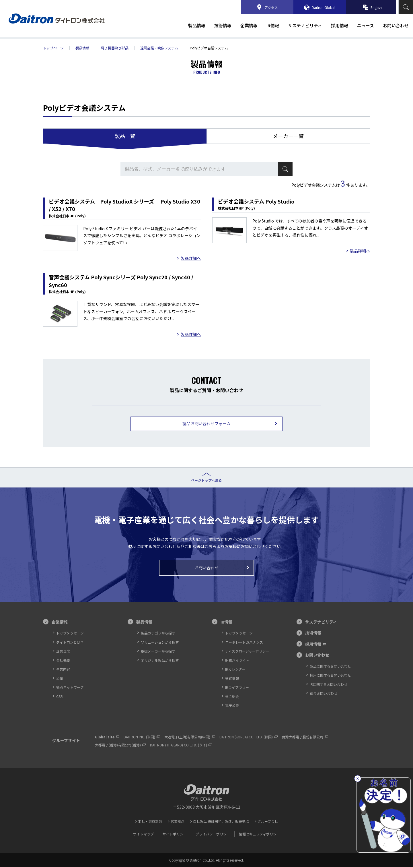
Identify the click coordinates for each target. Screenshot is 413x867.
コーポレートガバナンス (244, 642)
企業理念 (63, 651)
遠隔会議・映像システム (159, 47)
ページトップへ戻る (206, 480)
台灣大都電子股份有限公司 (302, 736)
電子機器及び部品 (114, 47)
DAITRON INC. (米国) (139, 736)
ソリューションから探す (160, 642)
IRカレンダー (235, 669)
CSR (59, 696)
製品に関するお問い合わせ (330, 666)
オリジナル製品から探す (160, 660)
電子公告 (232, 705)
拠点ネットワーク (70, 687)
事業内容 (63, 669)
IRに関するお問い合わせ (328, 684)
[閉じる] (357, 778)
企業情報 (249, 25)
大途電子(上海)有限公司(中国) (187, 736)
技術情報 (222, 25)
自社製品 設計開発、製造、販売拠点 (221, 821)
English (376, 7)
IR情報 (272, 25)
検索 (406, 7)
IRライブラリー (237, 687)
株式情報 (232, 678)
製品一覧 (125, 136)
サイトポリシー (175, 833)
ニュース (365, 25)
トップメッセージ (70, 632)
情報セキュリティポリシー (259, 833)
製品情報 (196, 25)
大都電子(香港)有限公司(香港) (118, 744)
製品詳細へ (191, 258)
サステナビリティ (305, 25)
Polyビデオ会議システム (209, 47)
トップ (53, 47)
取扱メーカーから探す (158, 651)
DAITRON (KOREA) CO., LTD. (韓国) (246, 736)
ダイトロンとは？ (70, 642)
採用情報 (339, 25)
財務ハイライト (237, 660)
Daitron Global (323, 7)
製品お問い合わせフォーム (206, 423)
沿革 (59, 678)
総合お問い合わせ (323, 693)
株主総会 (232, 696)
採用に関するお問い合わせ (330, 675)
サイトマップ (143, 833)
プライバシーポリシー (213, 833)
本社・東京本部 (150, 821)
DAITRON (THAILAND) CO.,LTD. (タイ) (178, 744)
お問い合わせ (396, 25)
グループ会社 (268, 821)
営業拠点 (177, 821)
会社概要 (63, 660)
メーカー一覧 (288, 136)
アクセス (271, 7)
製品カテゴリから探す (158, 632)
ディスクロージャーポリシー (247, 651)
